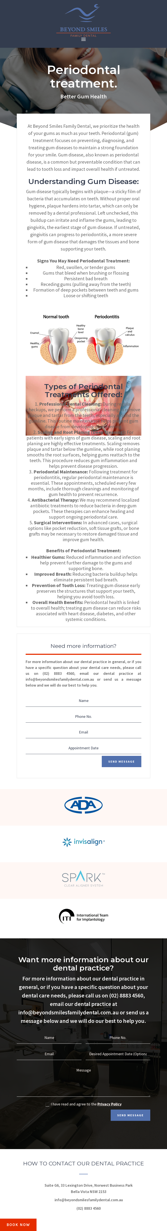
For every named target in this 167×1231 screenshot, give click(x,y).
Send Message (121, 762)
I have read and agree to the (83, 1104)
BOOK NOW (19, 1224)
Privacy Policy (109, 1104)
